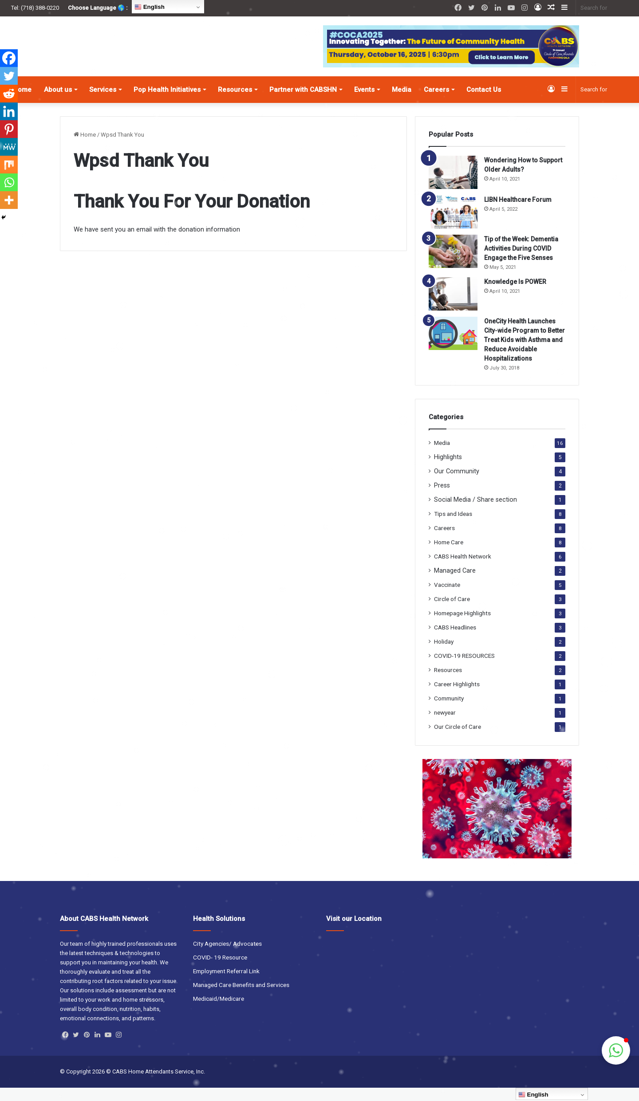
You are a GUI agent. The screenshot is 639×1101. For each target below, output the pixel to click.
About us (58, 103)
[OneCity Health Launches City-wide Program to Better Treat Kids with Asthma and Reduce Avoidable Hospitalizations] (453, 346)
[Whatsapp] (9, 182)
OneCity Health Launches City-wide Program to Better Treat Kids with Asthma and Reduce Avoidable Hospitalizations (524, 353)
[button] (616, 1050)
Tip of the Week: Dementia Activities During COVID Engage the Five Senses (521, 262)
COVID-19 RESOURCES (464, 668)
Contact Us (483, 103)
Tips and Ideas (453, 527)
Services (102, 103)
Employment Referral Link (226, 984)
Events (364, 103)
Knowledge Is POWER (515, 295)
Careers (436, 103)
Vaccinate (447, 598)
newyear (445, 725)
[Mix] (9, 164)
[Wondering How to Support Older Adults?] (453, 185)
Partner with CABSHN (303, 103)
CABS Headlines (455, 640)
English (149, 7)
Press (442, 498)
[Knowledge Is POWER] (453, 307)
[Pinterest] (9, 129)
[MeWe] (9, 147)
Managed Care (455, 583)
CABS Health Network (462, 569)
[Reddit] (9, 93)
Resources (235, 103)
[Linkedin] (9, 111)
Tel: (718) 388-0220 (35, 7)
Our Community (456, 484)
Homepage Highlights (462, 626)
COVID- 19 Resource (220, 970)
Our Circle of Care (457, 739)
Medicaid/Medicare (218, 1011)
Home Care (448, 555)
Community (449, 711)
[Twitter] (9, 76)
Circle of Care (452, 612)
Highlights (448, 470)
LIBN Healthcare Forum (518, 212)
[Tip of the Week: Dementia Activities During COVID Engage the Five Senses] (453, 264)
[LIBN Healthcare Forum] (453, 225)
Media (401, 103)
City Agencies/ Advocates (227, 956)
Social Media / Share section (475, 512)
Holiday (444, 654)
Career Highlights (457, 697)
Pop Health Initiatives (167, 103)
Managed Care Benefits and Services (241, 998)
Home (85, 148)
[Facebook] (9, 58)
